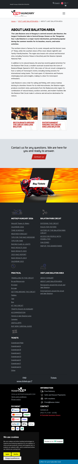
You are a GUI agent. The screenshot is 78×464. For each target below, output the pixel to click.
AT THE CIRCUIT (17, 305)
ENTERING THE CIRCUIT (49, 223)
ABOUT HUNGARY (47, 278)
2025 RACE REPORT (18, 254)
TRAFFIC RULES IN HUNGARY (22, 309)
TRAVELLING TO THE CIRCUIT (22, 278)
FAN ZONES (44, 242)
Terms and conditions (19, 397)
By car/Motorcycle (17, 281)
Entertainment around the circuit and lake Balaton (51, 124)
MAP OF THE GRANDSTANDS (51, 246)
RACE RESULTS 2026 (19, 247)
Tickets (54, 377)
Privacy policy (16, 399)
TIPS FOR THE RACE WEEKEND (23, 237)
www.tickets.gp (24, 381)
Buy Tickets (39, 183)
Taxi (12, 298)
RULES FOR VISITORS (48, 227)
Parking (13, 295)
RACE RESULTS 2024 (19, 258)
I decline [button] (15, 454)
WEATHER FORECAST (19, 234)
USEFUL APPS (16, 323)
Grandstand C (16, 353)
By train (14, 288)
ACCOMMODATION (18, 312)
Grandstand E (16, 360)
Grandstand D (16, 356)
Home (13, 21)
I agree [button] (7, 454)
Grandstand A (16, 346)
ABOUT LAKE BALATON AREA (51, 281)
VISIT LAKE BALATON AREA (28, 21)
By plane (14, 285)
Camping (14, 319)
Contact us (39, 156)
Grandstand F (16, 363)
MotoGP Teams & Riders (20, 223)
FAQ (24, 377)
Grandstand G (16, 367)
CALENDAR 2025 (17, 261)
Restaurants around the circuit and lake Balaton (23, 124)
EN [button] (64, 3)
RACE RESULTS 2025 (19, 251)
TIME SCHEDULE (17, 230)
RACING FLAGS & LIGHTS (20, 244)
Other (13, 370)
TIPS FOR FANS (17, 241)
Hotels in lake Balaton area (21, 316)
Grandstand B (16, 350)
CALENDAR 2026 (17, 227)
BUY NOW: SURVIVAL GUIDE (21, 326)
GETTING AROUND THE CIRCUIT (23, 292)
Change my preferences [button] (12, 458)
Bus (12, 302)
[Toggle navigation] (64, 13)
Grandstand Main (17, 343)
